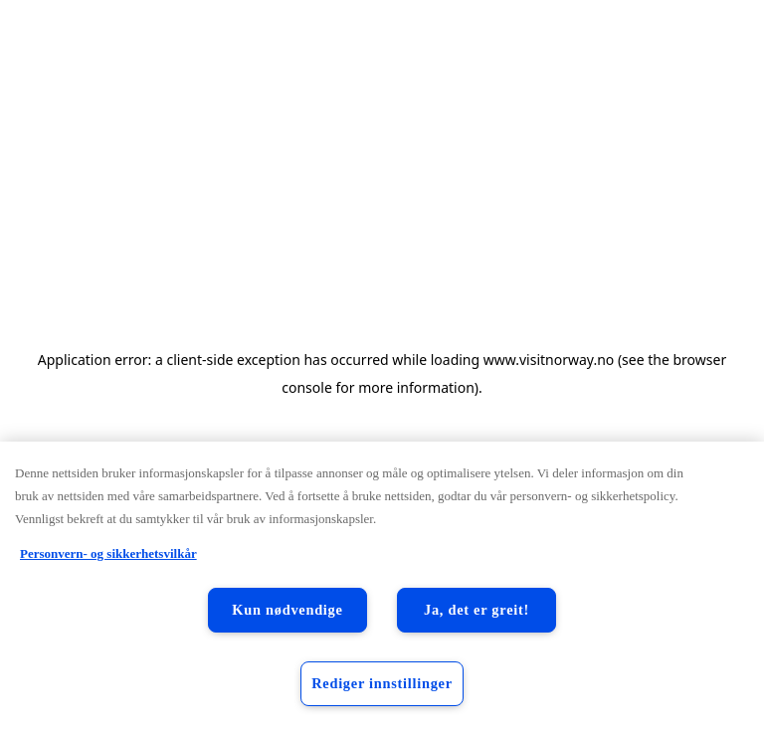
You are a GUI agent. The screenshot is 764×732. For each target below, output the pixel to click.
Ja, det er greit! (476, 610)
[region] (382, 587)
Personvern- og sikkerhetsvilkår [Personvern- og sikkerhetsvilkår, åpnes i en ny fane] (108, 553)
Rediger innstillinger (382, 683)
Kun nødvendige (287, 610)
